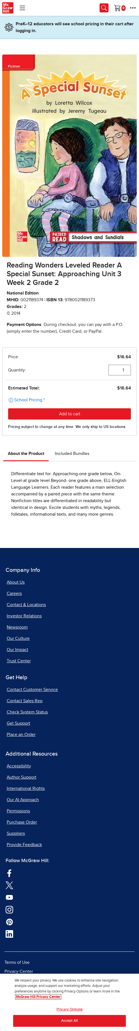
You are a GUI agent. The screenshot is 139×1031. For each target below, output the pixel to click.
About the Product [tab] (26, 453)
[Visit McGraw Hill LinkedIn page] (9, 934)
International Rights (26, 788)
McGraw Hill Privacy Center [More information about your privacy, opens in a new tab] (38, 997)
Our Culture (18, 638)
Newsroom (17, 627)
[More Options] (133, 8)
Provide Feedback (24, 844)
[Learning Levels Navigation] (22, 7)
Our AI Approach (23, 799)
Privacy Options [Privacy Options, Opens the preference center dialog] (69, 1009)
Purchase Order (22, 822)
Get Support (18, 723)
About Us (16, 582)
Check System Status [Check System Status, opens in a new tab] (27, 712)
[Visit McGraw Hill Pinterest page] (9, 921)
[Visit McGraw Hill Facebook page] (9, 873)
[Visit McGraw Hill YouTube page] (9, 897)
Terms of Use (17, 962)
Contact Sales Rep (25, 701)
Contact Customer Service (32, 689)
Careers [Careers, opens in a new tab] (14, 593)
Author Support (21, 777)
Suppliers (16, 833)
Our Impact (17, 649)
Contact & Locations (26, 604)
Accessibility (19, 766)
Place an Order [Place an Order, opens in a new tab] (21, 734)
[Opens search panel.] (104, 7)
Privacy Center (18, 971)
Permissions (18, 811)
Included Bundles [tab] (72, 453)
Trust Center (19, 661)
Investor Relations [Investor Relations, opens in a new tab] (24, 616)
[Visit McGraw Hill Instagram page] (9, 909)
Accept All (69, 1021)
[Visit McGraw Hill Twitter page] (9, 885)
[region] (69, 1002)
